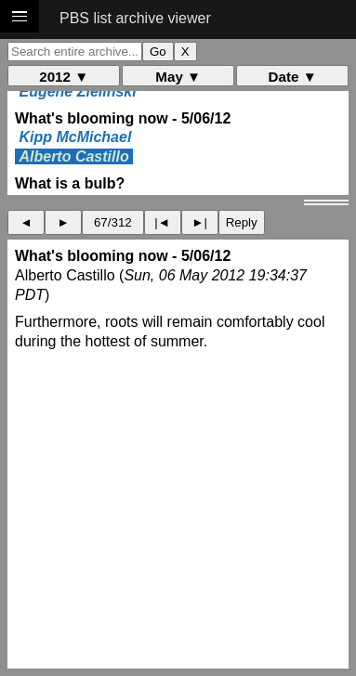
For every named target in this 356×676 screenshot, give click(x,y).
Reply (241, 222)
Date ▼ (293, 76)
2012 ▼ (63, 76)
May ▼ (178, 76)
